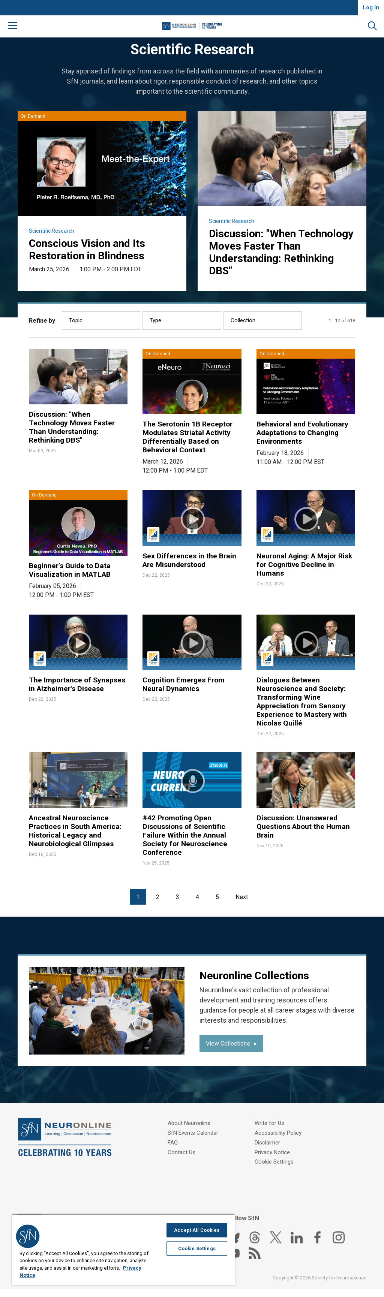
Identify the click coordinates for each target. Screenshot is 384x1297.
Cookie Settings (274, 1160)
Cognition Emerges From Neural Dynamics (185, 690)
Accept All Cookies (196, 1230)
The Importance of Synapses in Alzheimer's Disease (78, 690)
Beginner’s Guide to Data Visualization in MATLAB (71, 575)
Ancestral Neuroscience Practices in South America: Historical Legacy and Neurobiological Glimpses (76, 839)
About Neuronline (189, 1132)
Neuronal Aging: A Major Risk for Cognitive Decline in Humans (305, 569)
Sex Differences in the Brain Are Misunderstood (190, 565)
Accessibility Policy (278, 1132)
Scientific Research (51, 231)
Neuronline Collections (258, 985)
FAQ (173, 1150)
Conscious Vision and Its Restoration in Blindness (91, 250)
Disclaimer (267, 1141)
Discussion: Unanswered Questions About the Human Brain (304, 834)
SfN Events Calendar (193, 1141)
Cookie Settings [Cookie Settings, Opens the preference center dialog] (197, 1248)
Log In (371, 7)
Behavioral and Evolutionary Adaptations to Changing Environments (304, 436)
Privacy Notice (272, 1150)
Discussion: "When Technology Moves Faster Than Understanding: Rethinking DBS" (274, 253)
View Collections (228, 1053)
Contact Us (181, 1160)
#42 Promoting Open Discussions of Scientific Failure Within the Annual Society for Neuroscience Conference (186, 843)
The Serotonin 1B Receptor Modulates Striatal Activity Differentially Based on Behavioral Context (189, 441)
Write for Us (182, 1169)
